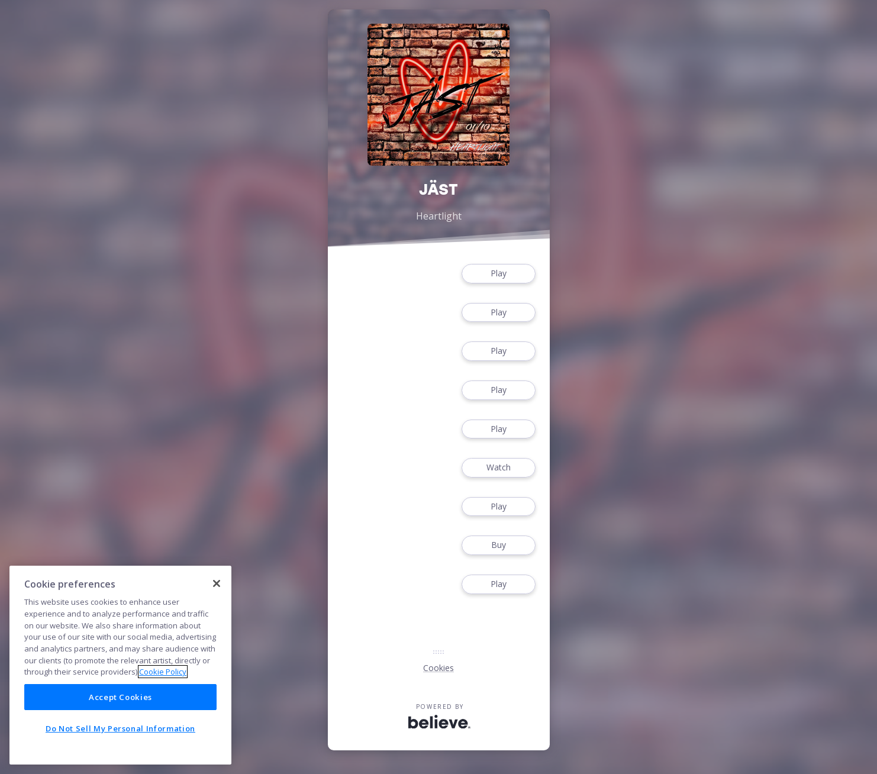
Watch (498, 468)
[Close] (217, 583)
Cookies (438, 667)
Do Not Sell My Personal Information (120, 728)
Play (498, 274)
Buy (498, 545)
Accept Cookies (120, 697)
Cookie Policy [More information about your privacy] (162, 671)
